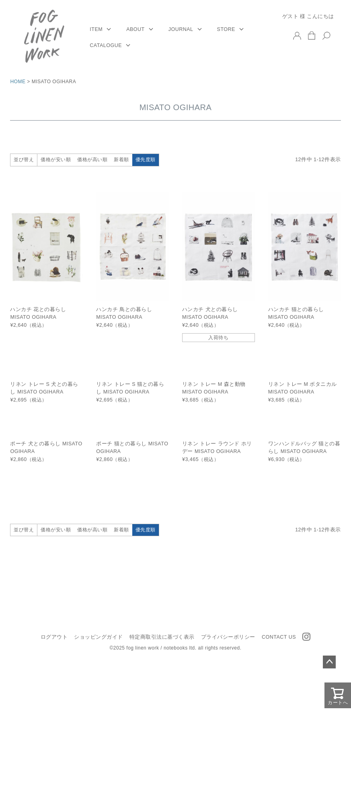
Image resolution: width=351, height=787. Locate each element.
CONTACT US (279, 637)
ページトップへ (329, 662)
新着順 (121, 159)
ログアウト (54, 637)
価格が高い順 (92, 159)
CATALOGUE (106, 45)
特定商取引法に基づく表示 (162, 637)
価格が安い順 (56, 159)
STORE (226, 29)
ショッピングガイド (98, 637)
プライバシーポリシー (228, 637)
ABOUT (135, 29)
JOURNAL (180, 29)
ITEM (96, 29)
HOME (17, 81)
